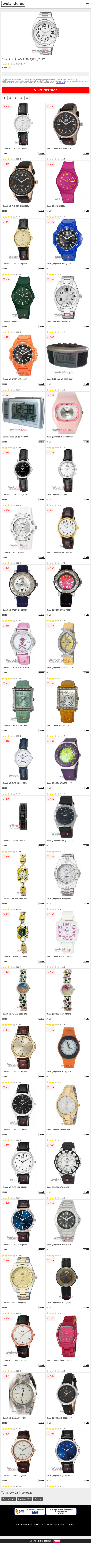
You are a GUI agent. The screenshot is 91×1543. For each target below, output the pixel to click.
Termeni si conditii (23, 1524)
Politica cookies (67, 1524)
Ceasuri (38, 1499)
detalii (41, 153)
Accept (57, 1540)
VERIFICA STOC (45, 90)
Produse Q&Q (24, 1499)
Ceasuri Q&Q (9, 1499)
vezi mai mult (60, 83)
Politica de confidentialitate (46, 1524)
